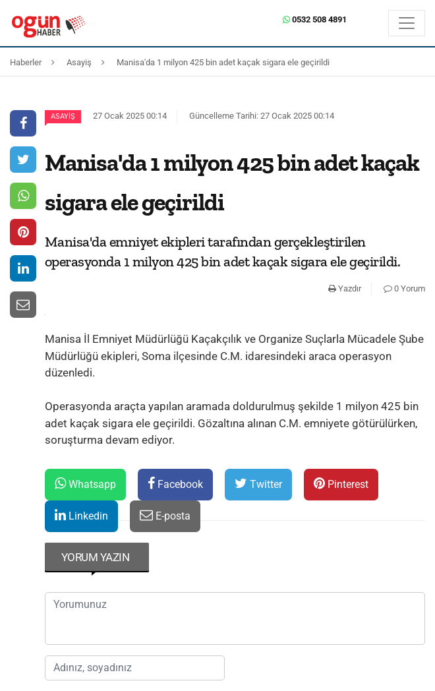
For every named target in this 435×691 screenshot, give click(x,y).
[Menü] (406, 23)
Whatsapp (85, 484)
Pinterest (341, 484)
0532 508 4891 (315, 19)
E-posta (165, 515)
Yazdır (344, 288)
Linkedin (81, 515)
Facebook (175, 484)
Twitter (258, 484)
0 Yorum (404, 288)
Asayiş (63, 116)
